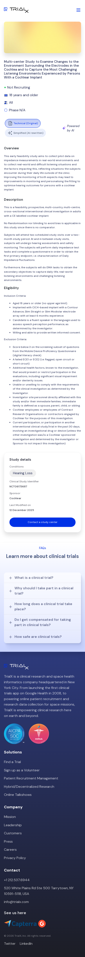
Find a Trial (12, 762)
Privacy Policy (15, 858)
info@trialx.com (16, 901)
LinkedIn (26, 943)
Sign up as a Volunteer (22, 770)
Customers (13, 833)
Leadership (13, 825)
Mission (10, 816)
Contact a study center (43, 522)
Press (8, 841)
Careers (10, 849)
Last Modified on (20, 505)
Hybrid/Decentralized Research (29, 786)
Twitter (10, 943)
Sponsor (14, 493)
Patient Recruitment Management (31, 778)
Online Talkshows (18, 794)
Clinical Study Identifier (24, 481)
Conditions (16, 466)
